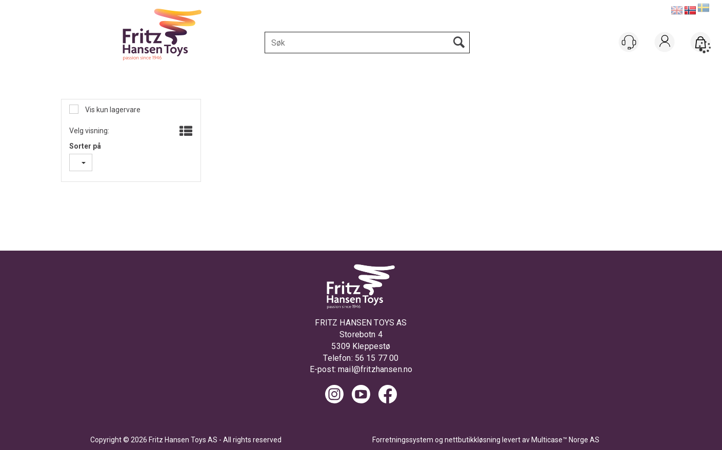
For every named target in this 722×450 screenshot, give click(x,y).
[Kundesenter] (629, 42)
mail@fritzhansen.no (375, 369)
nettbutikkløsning (472, 440)
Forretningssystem (402, 440)
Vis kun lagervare (112, 110)
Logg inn (665, 55)
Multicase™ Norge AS (565, 440)
